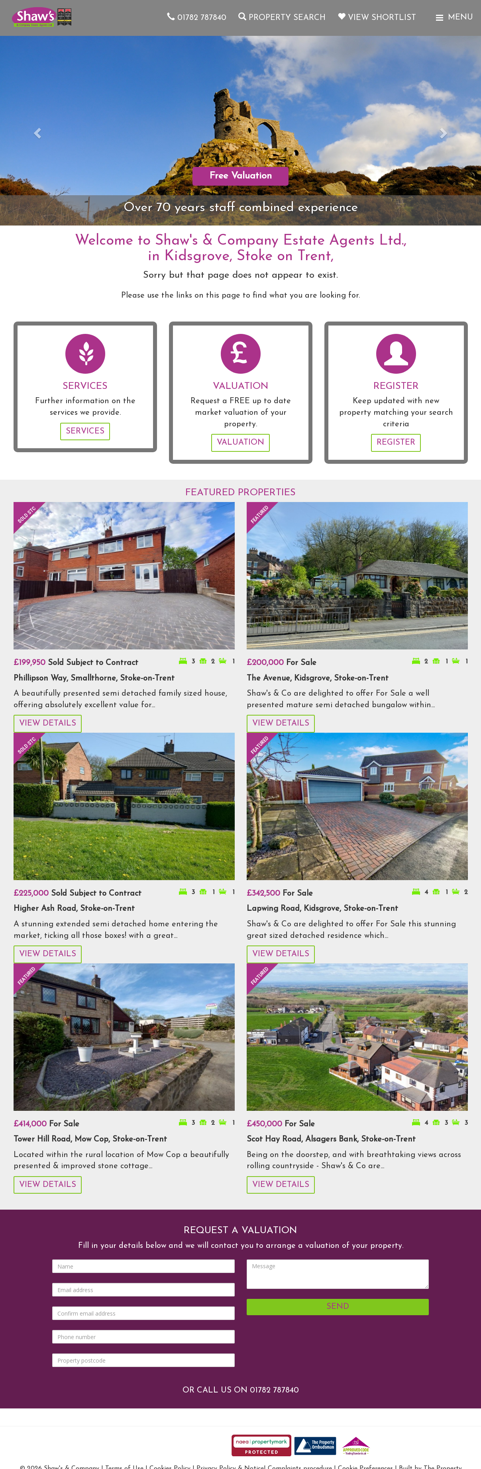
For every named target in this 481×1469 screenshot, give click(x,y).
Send (337, 1307)
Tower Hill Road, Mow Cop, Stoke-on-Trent (90, 1139)
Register (396, 443)
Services (85, 431)
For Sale (281, 663)
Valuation (240, 443)
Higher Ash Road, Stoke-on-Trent (74, 909)
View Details (47, 724)
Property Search (282, 18)
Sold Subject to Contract (76, 663)
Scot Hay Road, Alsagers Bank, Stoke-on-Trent (331, 1139)
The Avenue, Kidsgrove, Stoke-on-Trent (318, 679)
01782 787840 (196, 18)
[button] (36, 131)
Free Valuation (241, 176)
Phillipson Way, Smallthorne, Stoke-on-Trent (94, 679)
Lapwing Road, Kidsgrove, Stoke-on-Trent (322, 909)
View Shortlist (377, 18)
